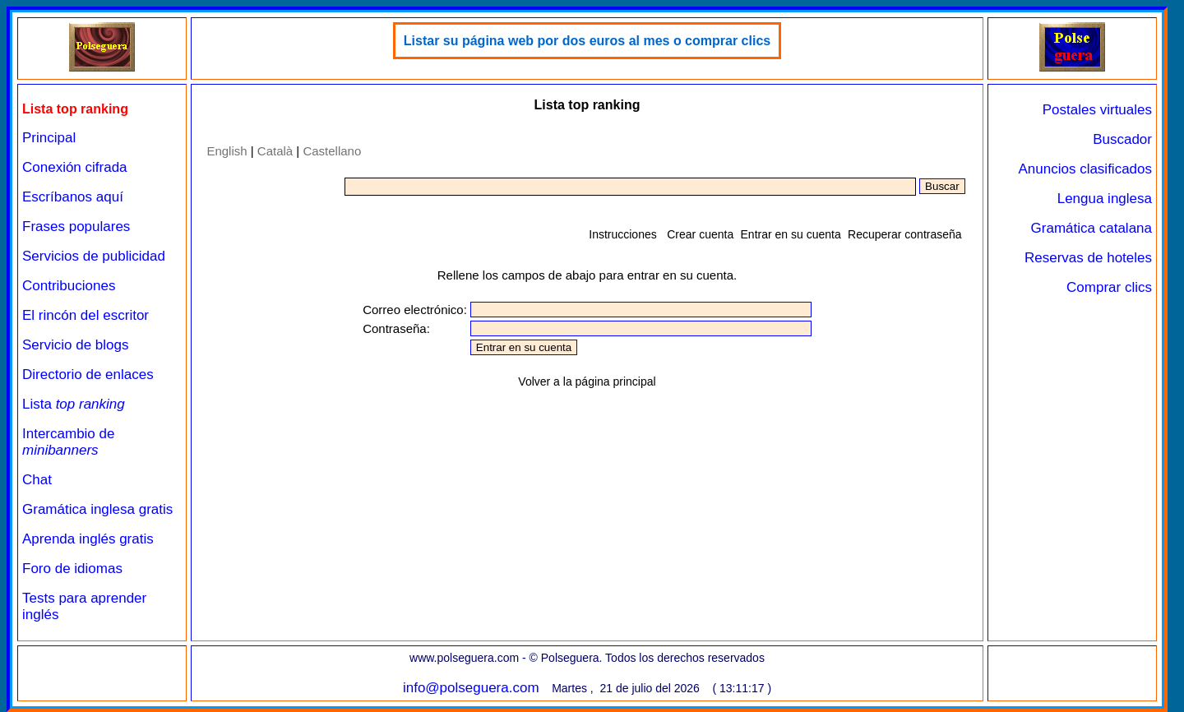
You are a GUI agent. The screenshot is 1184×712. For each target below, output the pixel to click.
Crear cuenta (700, 234)
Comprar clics (1109, 287)
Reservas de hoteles (1088, 258)
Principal (49, 138)
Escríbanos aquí (72, 197)
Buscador (1122, 139)
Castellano (332, 151)
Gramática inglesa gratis (97, 509)
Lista (73, 404)
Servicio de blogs (75, 345)
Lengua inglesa (1104, 198)
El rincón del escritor (85, 315)
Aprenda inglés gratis (88, 539)
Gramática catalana (1091, 228)
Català (275, 151)
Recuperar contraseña (905, 234)
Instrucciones (622, 234)
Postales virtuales (1097, 110)
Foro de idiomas (72, 568)
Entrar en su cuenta (791, 234)
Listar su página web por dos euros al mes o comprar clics (587, 41)
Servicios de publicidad (93, 256)
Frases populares (76, 226)
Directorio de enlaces (88, 374)
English (226, 151)
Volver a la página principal (586, 381)
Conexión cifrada (74, 167)
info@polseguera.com (471, 688)
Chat (37, 480)
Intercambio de (68, 442)
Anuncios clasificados (1085, 169)
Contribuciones (68, 286)
